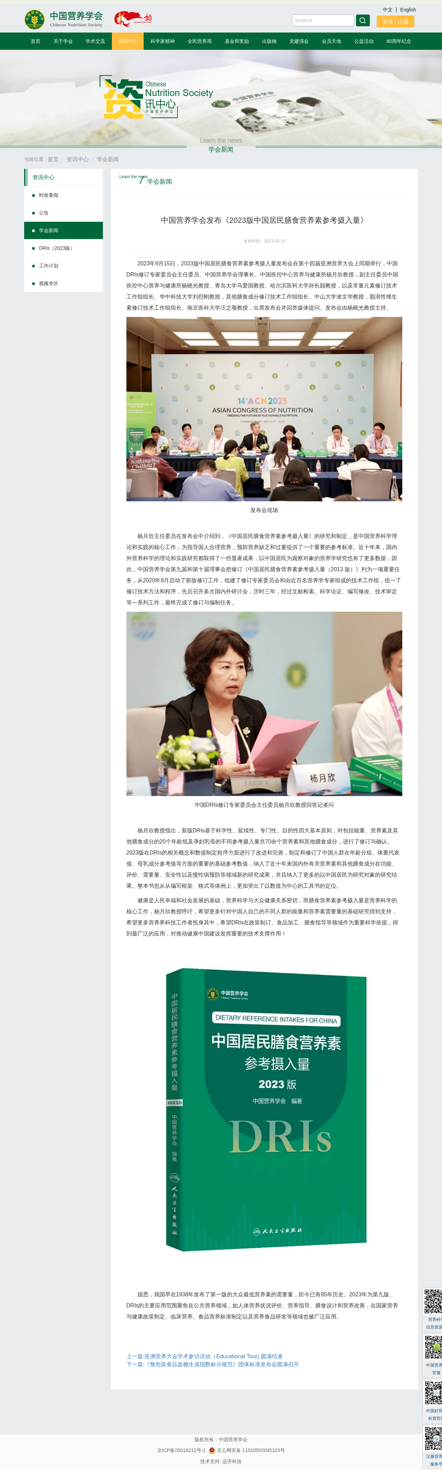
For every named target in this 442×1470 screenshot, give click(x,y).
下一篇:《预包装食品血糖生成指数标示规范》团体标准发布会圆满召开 (212, 1364)
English (408, 9)
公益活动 (364, 41)
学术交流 (95, 41)
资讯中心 (127, 41)
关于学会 (63, 41)
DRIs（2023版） (57, 248)
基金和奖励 (237, 41)
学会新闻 (48, 230)
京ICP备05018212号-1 (181, 1450)
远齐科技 (232, 1461)
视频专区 (48, 283)
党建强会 (299, 41)
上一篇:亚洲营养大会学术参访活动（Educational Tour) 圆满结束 (204, 1356)
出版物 (269, 41)
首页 (35, 41)
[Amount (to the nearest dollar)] (323, 20)
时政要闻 (48, 195)
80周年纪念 (399, 41)
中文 (388, 9)
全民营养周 (200, 41)
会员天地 (331, 41)
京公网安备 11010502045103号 (247, 1450)
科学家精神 (163, 41)
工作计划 (48, 265)
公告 (44, 213)
